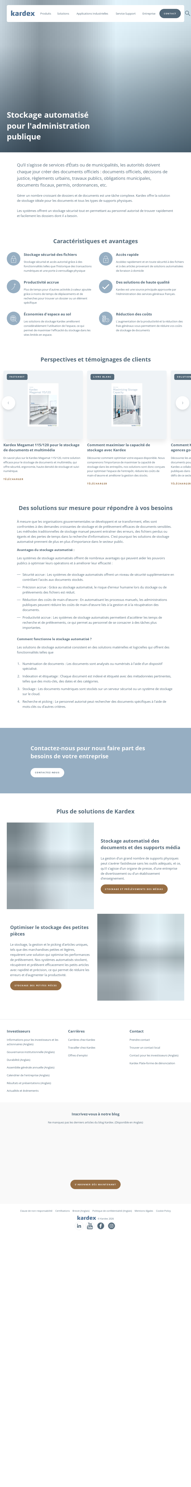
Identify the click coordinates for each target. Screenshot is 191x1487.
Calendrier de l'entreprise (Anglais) (28, 1075)
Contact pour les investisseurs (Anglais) (154, 1055)
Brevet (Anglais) (80, 1210)
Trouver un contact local (145, 1047)
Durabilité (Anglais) (18, 1060)
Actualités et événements (23, 1091)
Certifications (62, 1210)
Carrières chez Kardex (81, 1040)
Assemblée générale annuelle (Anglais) (30, 1067)
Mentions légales (144, 1210)
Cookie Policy (163, 1210)
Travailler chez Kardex (81, 1047)
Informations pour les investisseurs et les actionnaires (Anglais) (32, 1042)
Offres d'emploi (78, 1055)
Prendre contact (140, 1040)
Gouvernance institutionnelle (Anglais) (31, 1052)
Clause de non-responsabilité (36, 1210)
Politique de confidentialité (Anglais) (112, 1210)
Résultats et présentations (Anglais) (29, 1083)
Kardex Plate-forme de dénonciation (152, 1063)
